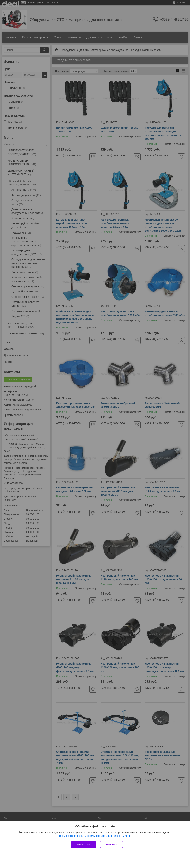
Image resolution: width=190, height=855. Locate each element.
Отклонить (111, 844)
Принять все (83, 844)
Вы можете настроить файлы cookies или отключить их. (93, 835)
